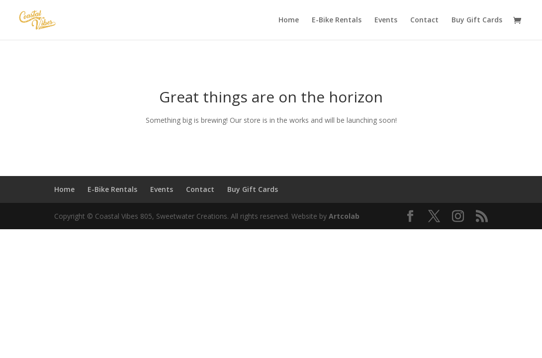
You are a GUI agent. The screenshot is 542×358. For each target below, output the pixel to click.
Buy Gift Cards (477, 20)
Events (385, 20)
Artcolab (344, 216)
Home (288, 20)
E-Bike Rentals (336, 20)
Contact (424, 20)
